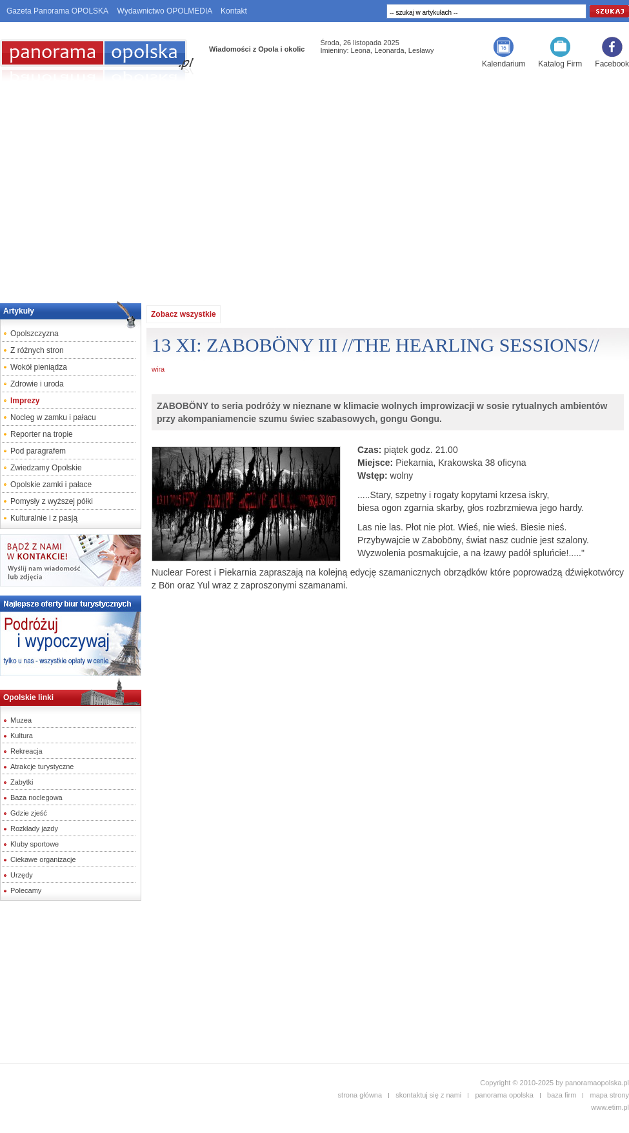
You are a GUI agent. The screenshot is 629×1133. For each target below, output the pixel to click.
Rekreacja (26, 751)
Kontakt (234, 10)
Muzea (21, 720)
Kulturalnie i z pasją (43, 518)
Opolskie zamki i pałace (51, 484)
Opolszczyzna (34, 333)
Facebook (612, 63)
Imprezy (24, 400)
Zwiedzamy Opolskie (46, 467)
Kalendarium (503, 63)
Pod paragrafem (38, 451)
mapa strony (609, 1095)
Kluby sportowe (34, 844)
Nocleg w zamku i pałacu (53, 417)
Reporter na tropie (41, 434)
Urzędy (21, 875)
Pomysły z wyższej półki (51, 501)
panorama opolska (504, 1095)
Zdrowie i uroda (37, 383)
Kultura (21, 735)
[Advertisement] (314, 187)
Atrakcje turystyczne (42, 766)
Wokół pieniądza (38, 367)
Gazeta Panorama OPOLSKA (57, 10)
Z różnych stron (37, 350)
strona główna (360, 1095)
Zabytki (21, 782)
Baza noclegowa (36, 797)
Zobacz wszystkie (183, 314)
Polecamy (25, 890)
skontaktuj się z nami (428, 1095)
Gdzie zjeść (28, 813)
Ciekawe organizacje (43, 859)
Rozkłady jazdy (34, 828)
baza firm (561, 1095)
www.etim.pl (610, 1107)
